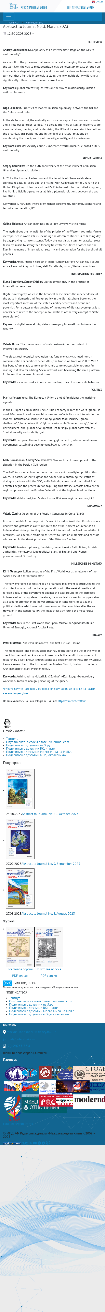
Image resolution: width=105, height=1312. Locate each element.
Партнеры (10, 1059)
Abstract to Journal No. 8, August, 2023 (48, 913)
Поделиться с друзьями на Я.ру (28, 745)
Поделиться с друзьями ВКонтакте (30, 748)
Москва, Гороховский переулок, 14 (31, 1032)
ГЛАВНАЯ (14, 22)
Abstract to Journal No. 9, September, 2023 (51, 864)
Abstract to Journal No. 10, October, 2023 (50, 814)
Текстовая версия (20, 969)
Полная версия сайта (18, 1124)
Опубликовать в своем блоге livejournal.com (37, 742)
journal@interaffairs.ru (19, 1039)
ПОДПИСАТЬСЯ (16, 992)
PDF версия (20, 975)
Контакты (9, 1025)
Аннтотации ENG (34, 22)
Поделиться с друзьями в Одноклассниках (36, 755)
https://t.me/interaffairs (71, 701)
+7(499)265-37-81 (19, 1046)
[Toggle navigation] (8, 16)
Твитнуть (12, 738)
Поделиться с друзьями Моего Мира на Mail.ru (39, 752)
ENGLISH (98, 1)
